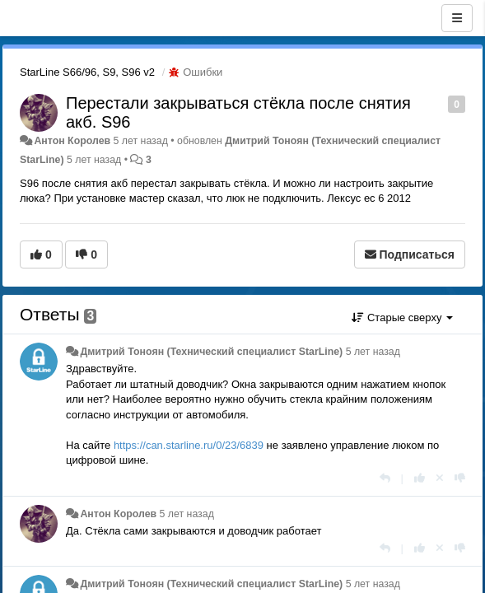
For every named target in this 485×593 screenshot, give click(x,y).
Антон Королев (72, 141)
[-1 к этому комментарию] (460, 478)
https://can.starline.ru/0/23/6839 (188, 445)
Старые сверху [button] (402, 317)
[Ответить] (385, 478)
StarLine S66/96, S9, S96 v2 (87, 72)
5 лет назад (373, 351)
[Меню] (457, 18)
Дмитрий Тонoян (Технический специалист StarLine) (211, 351)
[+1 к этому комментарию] (419, 478)
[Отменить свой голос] (440, 478)
